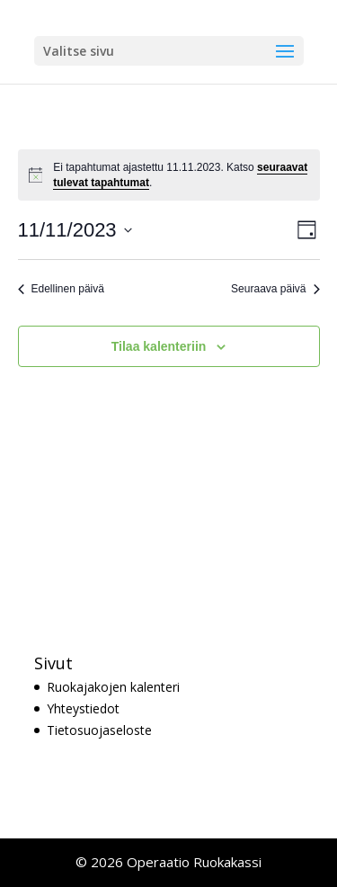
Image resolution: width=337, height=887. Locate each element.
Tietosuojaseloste (99, 730)
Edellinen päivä (61, 288)
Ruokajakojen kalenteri (113, 686)
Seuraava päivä (275, 288)
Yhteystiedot (83, 708)
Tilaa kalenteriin (159, 346)
